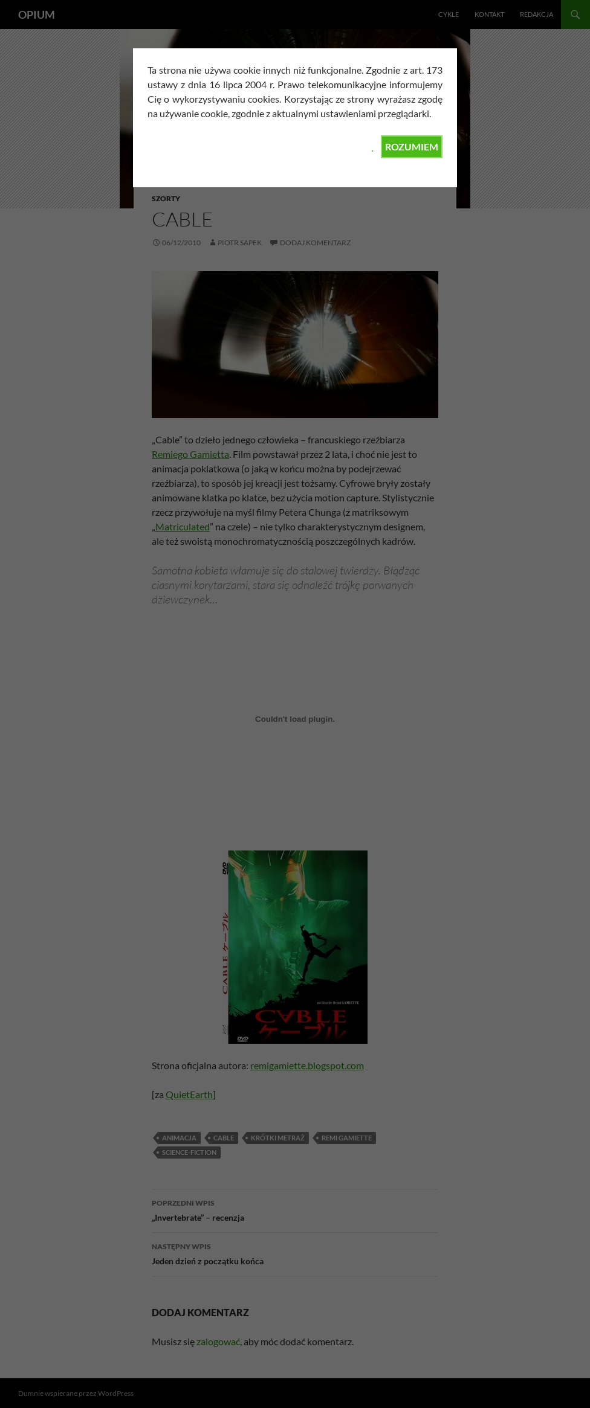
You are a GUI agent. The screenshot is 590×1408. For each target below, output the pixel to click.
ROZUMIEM (411, 146)
